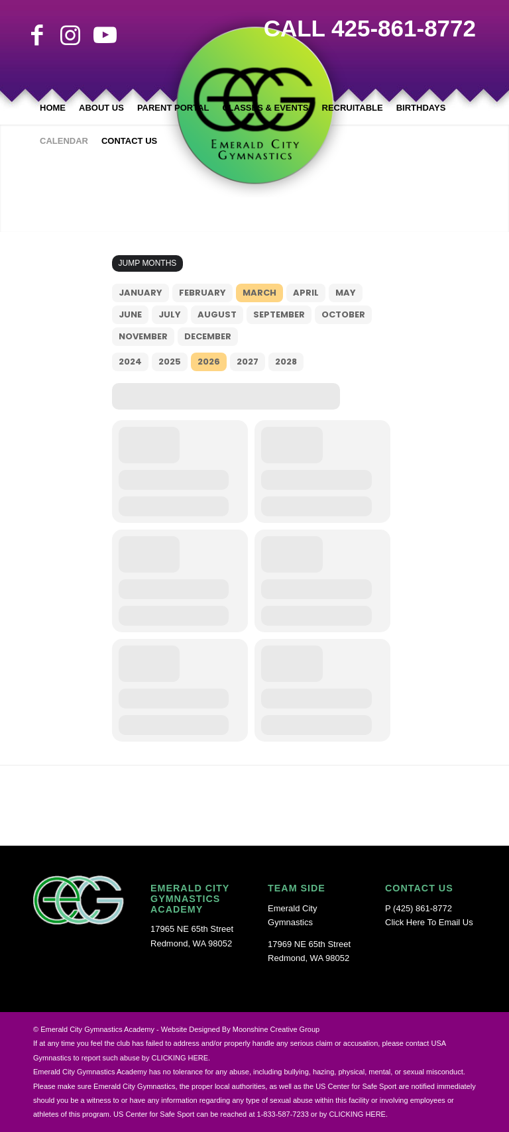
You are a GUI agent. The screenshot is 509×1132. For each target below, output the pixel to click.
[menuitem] (52, 108)
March (259, 292)
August (217, 314)
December (207, 336)
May (345, 292)
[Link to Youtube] (103, 35)
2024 (130, 361)
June (130, 314)
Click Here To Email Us (429, 922)
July (169, 314)
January (140, 292)
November (143, 336)
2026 (209, 361)
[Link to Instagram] (70, 35)
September (279, 314)
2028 (286, 361)
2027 (247, 361)
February (202, 292)
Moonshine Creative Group (276, 1029)
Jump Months (148, 263)
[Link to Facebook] (37, 35)
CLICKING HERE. (358, 1114)
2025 (169, 361)
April (306, 292)
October (343, 314)
